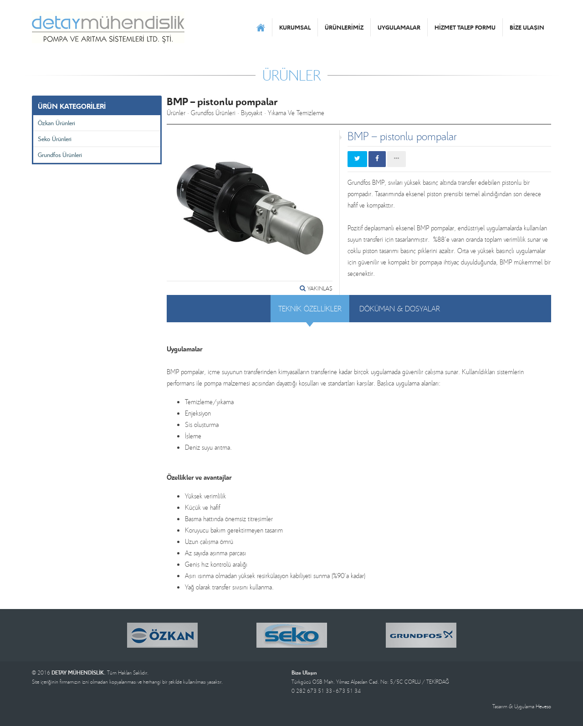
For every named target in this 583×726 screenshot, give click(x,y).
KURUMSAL (295, 27)
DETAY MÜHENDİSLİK (108, 27)
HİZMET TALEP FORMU (465, 27)
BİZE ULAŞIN (527, 27)
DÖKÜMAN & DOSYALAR (399, 308)
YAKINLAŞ (316, 288)
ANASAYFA (261, 27)
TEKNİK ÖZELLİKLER (310, 308)
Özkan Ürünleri (56, 122)
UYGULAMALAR (399, 27)
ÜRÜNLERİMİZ (344, 27)
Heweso (543, 706)
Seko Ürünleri (55, 138)
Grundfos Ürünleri (60, 154)
